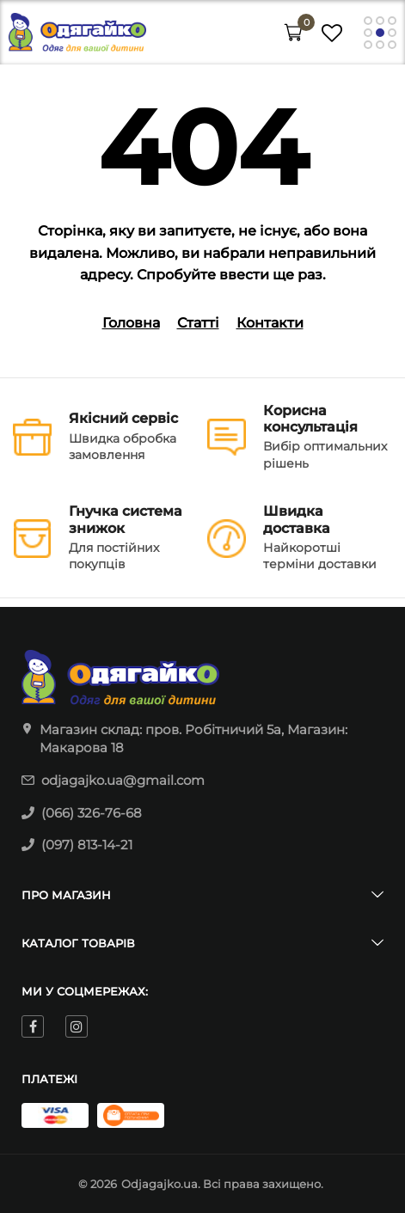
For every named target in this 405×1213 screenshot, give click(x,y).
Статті (198, 323)
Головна (131, 323)
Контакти (270, 323)
